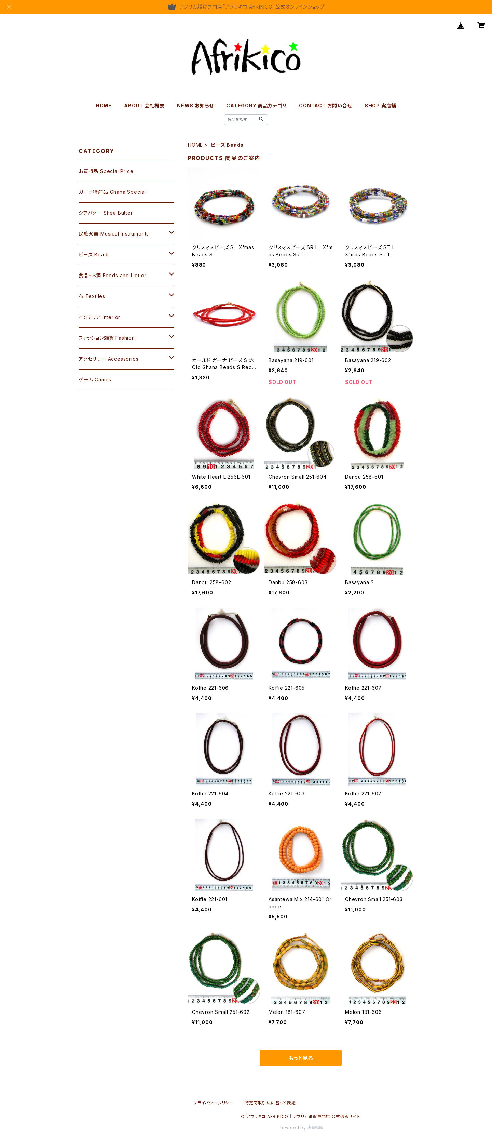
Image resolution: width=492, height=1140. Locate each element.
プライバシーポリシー (213, 1102)
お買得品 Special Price (106, 171)
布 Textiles (92, 296)
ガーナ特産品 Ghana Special (112, 192)
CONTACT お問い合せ (325, 105)
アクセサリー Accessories (108, 359)
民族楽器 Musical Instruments (114, 234)
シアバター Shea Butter (106, 213)
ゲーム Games (95, 380)
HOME (104, 105)
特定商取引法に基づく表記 (270, 1102)
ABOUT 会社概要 (144, 105)
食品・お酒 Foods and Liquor (113, 275)
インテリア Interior (99, 317)
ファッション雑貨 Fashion (107, 338)
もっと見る (300, 1058)
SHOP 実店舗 (380, 105)
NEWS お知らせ (195, 105)
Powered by (301, 1127)
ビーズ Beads (94, 254)
